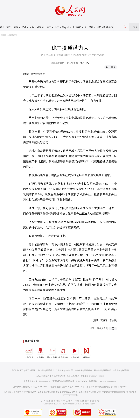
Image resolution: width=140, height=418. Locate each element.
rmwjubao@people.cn (107, 381)
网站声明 (98, 370)
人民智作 (86, 352)
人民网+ (40, 352)
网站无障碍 (102, 27)
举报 (111, 27)
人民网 (3, 35)
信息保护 (117, 370)
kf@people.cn (44, 381)
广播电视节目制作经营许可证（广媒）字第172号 (106, 387)
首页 (2, 27)
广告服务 (60, 370)
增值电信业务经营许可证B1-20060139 (66, 387)
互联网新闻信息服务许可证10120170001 (30, 387)
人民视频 (75, 352)
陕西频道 (13, 35)
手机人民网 (52, 352)
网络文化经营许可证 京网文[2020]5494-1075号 (57, 392)
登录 (135, 27)
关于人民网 (30, 370)
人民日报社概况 (17, 370)
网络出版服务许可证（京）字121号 (94, 392)
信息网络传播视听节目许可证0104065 (20, 392)
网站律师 (107, 370)
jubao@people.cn (97, 376)
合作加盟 (69, 370)
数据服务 (88, 370)
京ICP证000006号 (117, 392)
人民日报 (29, 352)
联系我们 (126, 370)
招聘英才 (50, 370)
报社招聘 (41, 370)
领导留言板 (63, 352)
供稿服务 (79, 370)
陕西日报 (84, 63)
